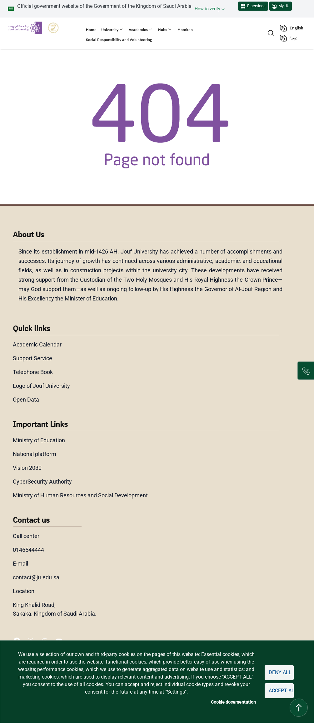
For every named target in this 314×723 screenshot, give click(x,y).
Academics (138, 30)
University (109, 30)
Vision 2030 (27, 468)
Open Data (26, 400)
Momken (185, 30)
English (296, 28)
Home (91, 30)
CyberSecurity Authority (42, 482)
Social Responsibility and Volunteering (119, 40)
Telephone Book (33, 372)
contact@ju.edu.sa (36, 577)
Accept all (280, 690)
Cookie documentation (231, 702)
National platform (34, 454)
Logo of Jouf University (41, 386)
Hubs (162, 30)
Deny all (279, 672)
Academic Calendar (37, 344)
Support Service (33, 358)
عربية (293, 38)
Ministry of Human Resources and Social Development (81, 495)
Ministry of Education (39, 440)
